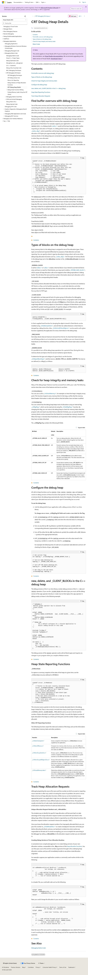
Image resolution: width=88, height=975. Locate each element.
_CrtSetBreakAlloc (48, 826)
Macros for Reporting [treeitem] (13, 80)
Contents (35, 34)
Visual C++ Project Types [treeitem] (12, 58)
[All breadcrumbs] (32, 16)
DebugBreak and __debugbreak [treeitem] (14, 63)
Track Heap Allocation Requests (40, 96)
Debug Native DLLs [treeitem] (11, 101)
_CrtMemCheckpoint (37, 741)
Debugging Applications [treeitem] (11, 43)
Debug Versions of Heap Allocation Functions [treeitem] (17, 84)
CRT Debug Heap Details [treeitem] (14, 87)
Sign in (84, 2)
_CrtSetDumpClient (46, 326)
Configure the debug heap (39, 84)
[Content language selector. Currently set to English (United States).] (10, 963)
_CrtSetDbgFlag (67, 407)
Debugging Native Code (38, 948)
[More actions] (84, 16)
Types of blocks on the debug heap (42, 39)
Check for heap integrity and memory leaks (44, 41)
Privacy (37, 967)
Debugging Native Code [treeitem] (12, 55)
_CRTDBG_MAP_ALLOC (77, 270)
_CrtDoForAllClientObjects (60, 328)
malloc (54, 126)
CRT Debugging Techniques (42, 16)
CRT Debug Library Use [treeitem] (14, 78)
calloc (45, 268)
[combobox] (14, 19)
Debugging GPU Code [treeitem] (10, 106)
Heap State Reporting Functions (40, 92)
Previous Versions (15, 967)
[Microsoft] (3, 2)
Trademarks (71, 967)
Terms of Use (62, 967)
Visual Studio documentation (54, 56)
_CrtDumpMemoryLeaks (38, 770)
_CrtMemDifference (37, 746)
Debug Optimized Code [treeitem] (12, 60)
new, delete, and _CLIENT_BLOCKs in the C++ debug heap (48, 88)
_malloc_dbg (35, 131)
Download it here (56, 58)
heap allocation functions (74, 846)
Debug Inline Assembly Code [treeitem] (13, 68)
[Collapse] (25, 16)
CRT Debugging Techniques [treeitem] (15, 75)
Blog (23, 967)
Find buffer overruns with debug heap (43, 37)
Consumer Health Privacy (49, 967)
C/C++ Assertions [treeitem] (11, 65)
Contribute (31, 967)
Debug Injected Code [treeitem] (11, 104)
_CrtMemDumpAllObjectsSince (40, 760)
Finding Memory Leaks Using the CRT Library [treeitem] (17, 93)
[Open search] (80, 2)
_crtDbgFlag (35, 407)
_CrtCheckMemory (49, 393)
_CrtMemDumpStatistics (38, 753)
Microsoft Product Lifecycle (49, 8)
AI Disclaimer (5, 967)
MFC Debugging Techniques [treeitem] (13, 70)
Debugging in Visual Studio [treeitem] (10, 26)
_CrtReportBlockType (37, 359)
